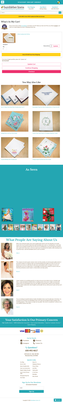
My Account (22, 2)
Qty (5, 48)
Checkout (37, 2)
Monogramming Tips (24, 375)
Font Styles (22, 377)
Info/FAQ (34, 368)
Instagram (25, 343)
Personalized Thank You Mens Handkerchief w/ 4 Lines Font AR (46, 107)
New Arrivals (35, 376)
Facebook (25, 340)
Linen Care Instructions (25, 368)
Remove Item (47, 46)
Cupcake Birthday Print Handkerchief (9, 159)
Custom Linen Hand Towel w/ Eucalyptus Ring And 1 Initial (45, 133)
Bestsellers (35, 374)
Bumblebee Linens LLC (35, 400)
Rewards (58, 400)
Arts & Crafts (23, 364)
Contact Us (37, 343)
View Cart (30, 2)
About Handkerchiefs (24, 366)
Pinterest (37, 340)
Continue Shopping (31, 68)
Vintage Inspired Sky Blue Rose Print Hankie (42, 159)
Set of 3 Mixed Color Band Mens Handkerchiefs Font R (12, 107)
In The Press (35, 372)
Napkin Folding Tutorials (25, 370)
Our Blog (22, 362)
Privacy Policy (35, 366)
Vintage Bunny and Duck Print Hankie (9, 133)
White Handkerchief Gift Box (24, 34)
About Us (34, 362)
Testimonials (35, 370)
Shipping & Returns (37, 364)
